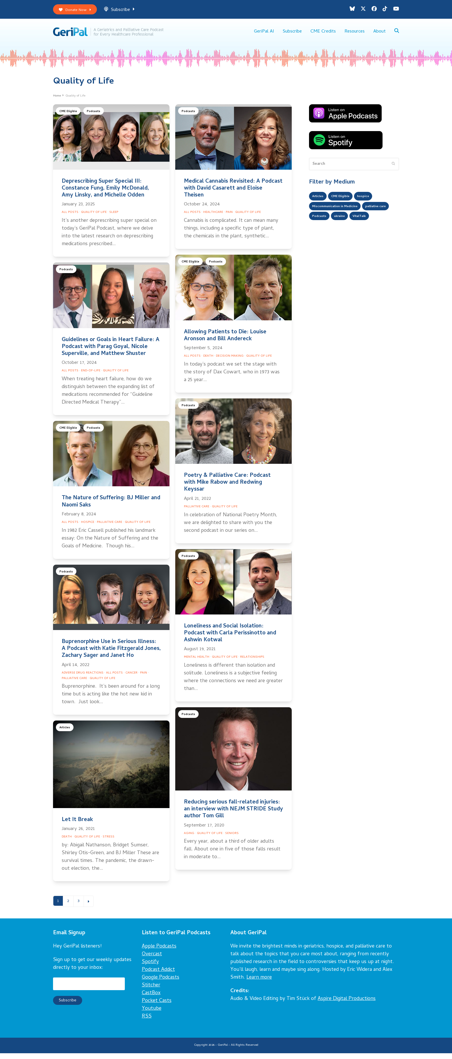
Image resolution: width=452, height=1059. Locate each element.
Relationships (252, 661)
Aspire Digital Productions (347, 1005)
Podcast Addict (158, 975)
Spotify (150, 968)
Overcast (152, 960)
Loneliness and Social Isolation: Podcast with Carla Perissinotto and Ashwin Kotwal (230, 637)
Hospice (87, 526)
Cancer (131, 677)
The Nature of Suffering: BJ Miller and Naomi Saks (111, 506)
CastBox (151, 999)
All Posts (70, 217)
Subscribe (125, 11)
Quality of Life (94, 217)
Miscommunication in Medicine (341, 213)
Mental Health (196, 661)
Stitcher (151, 991)
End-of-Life (90, 375)
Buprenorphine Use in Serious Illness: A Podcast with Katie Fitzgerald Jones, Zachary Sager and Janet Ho (111, 653)
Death (208, 360)
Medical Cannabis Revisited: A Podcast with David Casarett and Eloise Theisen (233, 192)
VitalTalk (320, 236)
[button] (396, 34)
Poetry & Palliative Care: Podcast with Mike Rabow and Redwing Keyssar (227, 487)
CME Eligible (69, 116)
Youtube (151, 1014)
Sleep (113, 217)
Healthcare (213, 217)
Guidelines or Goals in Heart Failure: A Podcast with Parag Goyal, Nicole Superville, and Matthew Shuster (110, 351)
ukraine (379, 225)
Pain (229, 217)
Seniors (232, 837)
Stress (108, 841)
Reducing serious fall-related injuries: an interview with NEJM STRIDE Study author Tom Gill (233, 813)
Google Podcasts (160, 983)
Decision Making (230, 360)
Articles (65, 733)
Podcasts (96, 116)
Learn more (259, 983)
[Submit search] (393, 168)
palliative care (325, 225)
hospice (373, 202)
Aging (189, 837)
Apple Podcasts (159, 952)
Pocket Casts (157, 1007)
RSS (147, 1022)
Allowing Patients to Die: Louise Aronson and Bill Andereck (225, 340)
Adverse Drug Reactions (82, 677)
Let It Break (77, 824)
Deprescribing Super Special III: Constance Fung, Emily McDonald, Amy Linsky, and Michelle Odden (105, 192)
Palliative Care (109, 526)
